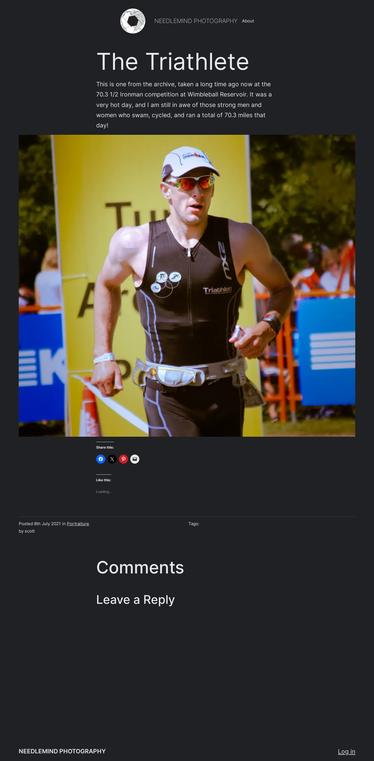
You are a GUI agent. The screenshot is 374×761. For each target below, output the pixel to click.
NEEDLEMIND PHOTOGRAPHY (196, 20)
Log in (346, 751)
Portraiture (78, 523)
